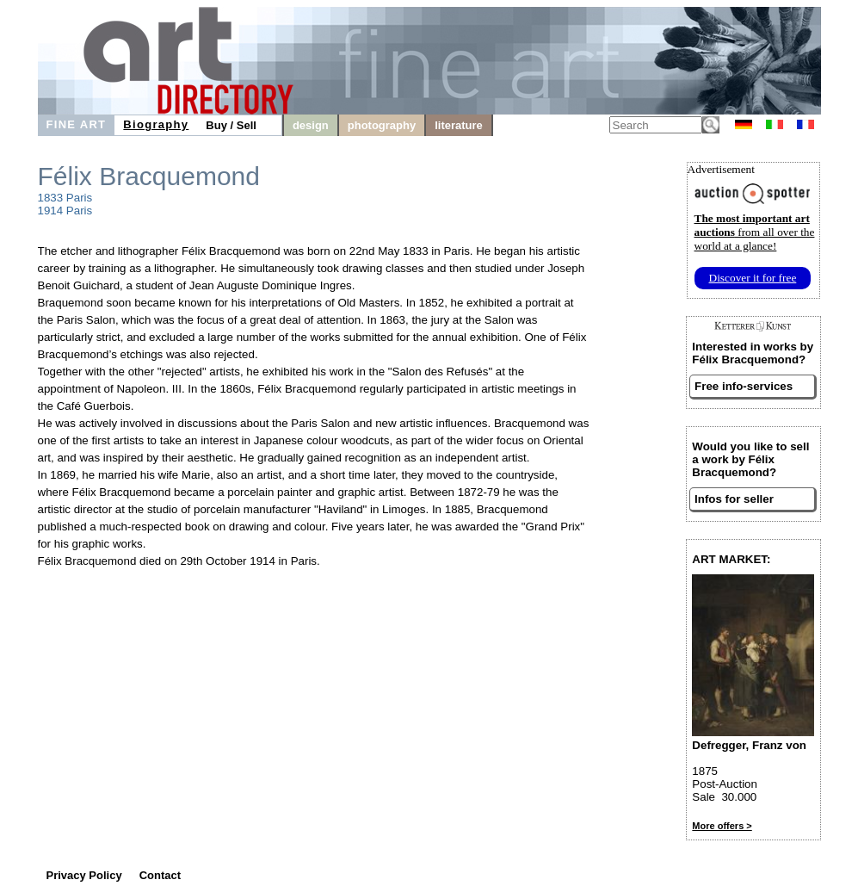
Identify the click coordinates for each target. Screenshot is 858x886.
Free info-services (743, 386)
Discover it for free (753, 277)
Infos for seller (734, 499)
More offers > (721, 826)
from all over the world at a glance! (754, 232)
